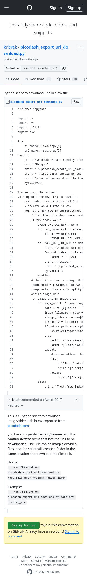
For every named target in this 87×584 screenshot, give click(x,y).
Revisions (38, 79)
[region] (43, 248)
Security (40, 557)
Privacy (27, 557)
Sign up (74, 7)
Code (12, 79)
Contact (36, 561)
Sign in (56, 7)
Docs (24, 561)
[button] (64, 68)
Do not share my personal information (44, 565)
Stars (67, 79)
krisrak (10, 47)
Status (53, 557)
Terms (14, 557)
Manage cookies (55, 561)
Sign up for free (24, 525)
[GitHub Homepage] (29, 572)
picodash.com (18, 425)
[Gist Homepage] (29, 7)
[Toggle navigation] (6, 8)
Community (69, 557)
